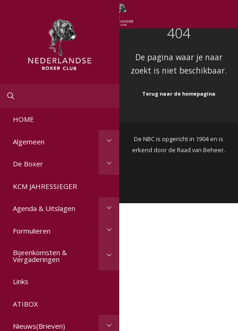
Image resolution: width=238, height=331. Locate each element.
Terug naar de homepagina (179, 93)
